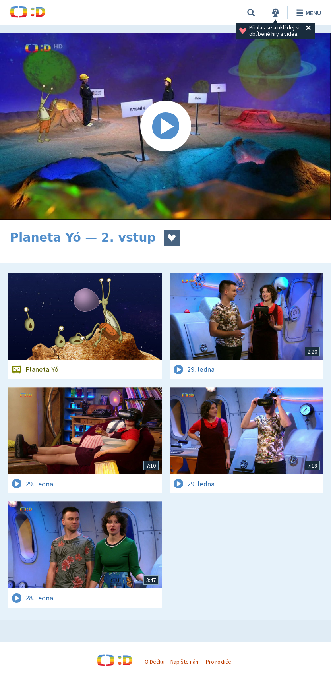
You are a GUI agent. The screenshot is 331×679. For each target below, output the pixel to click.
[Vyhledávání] (251, 12)
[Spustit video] (165, 126)
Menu (307, 13)
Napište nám (185, 661)
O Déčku (155, 661)
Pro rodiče (218, 661)
